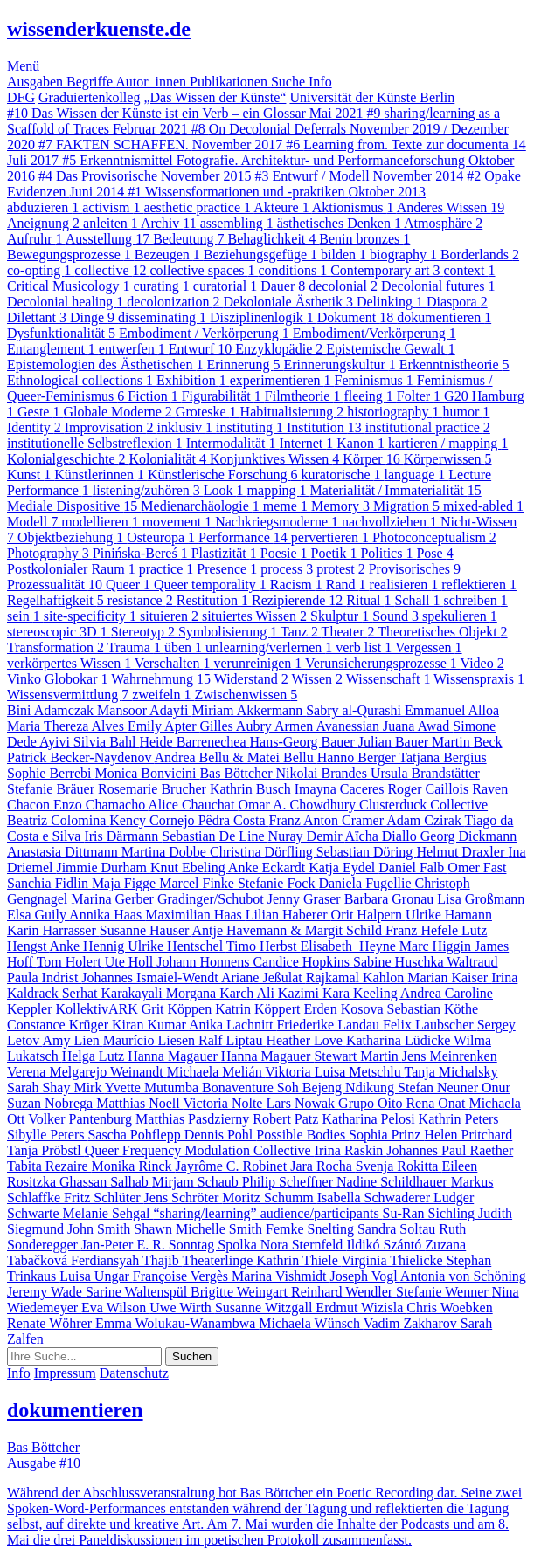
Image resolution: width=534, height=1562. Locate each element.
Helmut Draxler (462, 851)
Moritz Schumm (269, 1197)
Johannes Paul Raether (449, 1150)
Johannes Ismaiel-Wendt (151, 977)
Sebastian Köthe (432, 1008)
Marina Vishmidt (281, 1276)
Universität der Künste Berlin (371, 97)
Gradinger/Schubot (212, 898)
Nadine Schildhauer (393, 1181)
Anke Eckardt (268, 867)
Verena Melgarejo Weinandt (87, 1071)
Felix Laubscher (430, 1024)
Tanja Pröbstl (46, 1150)
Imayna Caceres (341, 788)
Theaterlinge (219, 1260)
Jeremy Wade (46, 1291)
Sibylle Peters (47, 1134)
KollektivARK (99, 1008)
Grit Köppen (178, 1008)
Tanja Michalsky (451, 1071)
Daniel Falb (412, 867)
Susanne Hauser (146, 930)
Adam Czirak (425, 820)
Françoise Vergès (182, 1276)
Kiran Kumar (150, 1024)
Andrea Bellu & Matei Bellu (236, 757)
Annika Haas (107, 914)
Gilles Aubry (237, 726)
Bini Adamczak (52, 710)
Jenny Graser (305, 898)
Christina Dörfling (263, 851)
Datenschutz (134, 1373)
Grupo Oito (372, 1103)
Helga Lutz (95, 1056)
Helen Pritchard (468, 1134)
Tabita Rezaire (49, 1166)
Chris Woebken (449, 1307)
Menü (23, 65)
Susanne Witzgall (265, 1307)
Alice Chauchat (193, 804)
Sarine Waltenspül (138, 1291)
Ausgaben (36, 81)
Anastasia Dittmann (64, 851)
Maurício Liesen (150, 1040)
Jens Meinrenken (449, 1056)
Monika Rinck (134, 1166)
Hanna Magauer (174, 1056)
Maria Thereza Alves (67, 726)
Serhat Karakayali (114, 993)
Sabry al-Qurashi (355, 710)
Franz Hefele (423, 930)
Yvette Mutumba (153, 1087)
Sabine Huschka (400, 961)
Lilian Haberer (288, 914)
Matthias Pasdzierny (194, 1118)
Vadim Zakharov (412, 1323)
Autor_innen (152, 81)
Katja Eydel (343, 867)
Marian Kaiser (449, 977)
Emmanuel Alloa (452, 710)
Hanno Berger (358, 757)
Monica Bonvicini (146, 773)
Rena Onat (437, 1103)
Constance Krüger (59, 1024)
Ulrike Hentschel (177, 946)
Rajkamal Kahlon (356, 977)
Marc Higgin (437, 946)
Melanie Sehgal (108, 1213)
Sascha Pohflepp (135, 1134)
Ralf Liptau (232, 1040)
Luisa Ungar (96, 1276)
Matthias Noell (139, 1103)
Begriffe (90, 81)
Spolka (239, 1244)
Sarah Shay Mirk (56, 1087)
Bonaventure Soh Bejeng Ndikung (300, 1087)
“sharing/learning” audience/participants (268, 1213)
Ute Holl (131, 961)
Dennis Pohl (220, 1134)
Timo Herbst (263, 946)
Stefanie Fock (278, 883)
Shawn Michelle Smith (200, 1228)
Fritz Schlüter (104, 1197)
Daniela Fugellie (366, 883)
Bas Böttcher (237, 773)
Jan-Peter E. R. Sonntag (149, 1244)
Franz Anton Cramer (328, 820)
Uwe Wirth (182, 1307)
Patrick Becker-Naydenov (81, 757)
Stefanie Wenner (443, 1291)
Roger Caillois (429, 788)
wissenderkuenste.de (99, 28)
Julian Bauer (395, 741)
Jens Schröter (183, 1197)
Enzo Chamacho (100, 804)
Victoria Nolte (224, 1103)
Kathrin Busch (252, 788)
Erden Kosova (345, 1008)
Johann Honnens (204, 961)
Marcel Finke (198, 883)
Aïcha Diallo (382, 836)
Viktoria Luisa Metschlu (334, 1071)
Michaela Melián (216, 1071)
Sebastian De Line (214, 836)
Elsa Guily (38, 914)
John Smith (100, 1228)
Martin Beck (467, 741)
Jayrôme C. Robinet (233, 1166)
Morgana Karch (211, 993)
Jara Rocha (323, 1166)
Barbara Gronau (391, 898)
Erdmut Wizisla (361, 1307)
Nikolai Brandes (323, 773)
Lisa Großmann (480, 898)
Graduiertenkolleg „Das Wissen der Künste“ (162, 97)
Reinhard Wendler (343, 1291)
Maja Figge (125, 883)
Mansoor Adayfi (144, 710)
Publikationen (230, 81)
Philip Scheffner (289, 1181)
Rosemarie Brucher (154, 788)
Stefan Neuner (440, 1087)
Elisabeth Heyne (350, 946)
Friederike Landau (329, 1024)
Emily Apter (164, 726)
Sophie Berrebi (50, 773)
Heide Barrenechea (194, 741)
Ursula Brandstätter (425, 773)
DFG (21, 97)
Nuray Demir (306, 836)
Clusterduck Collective (423, 804)
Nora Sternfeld (303, 1244)
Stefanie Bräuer (52, 788)
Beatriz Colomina (58, 820)
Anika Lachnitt (232, 1024)
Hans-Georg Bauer (304, 741)
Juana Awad (418, 726)
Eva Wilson (115, 1307)
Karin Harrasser (53, 930)
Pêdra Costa (233, 820)
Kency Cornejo (153, 820)
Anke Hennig (88, 946)
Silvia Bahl (106, 741)
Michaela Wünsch (311, 1323)
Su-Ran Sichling (430, 1213)
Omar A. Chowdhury (298, 804)
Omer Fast (476, 867)
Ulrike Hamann (449, 914)
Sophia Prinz (386, 1134)
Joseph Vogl (365, 1276)
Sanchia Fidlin (49, 883)
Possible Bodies (302, 1134)
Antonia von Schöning (463, 1276)
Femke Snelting (311, 1228)
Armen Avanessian (328, 726)
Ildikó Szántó (385, 1244)
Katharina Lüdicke (400, 1040)
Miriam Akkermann (249, 710)
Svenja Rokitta (399, 1166)
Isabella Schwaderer (375, 1197)
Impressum (65, 1373)
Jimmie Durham (103, 867)
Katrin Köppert (259, 1008)
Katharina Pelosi (370, 1118)
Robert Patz (287, 1118)
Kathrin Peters (459, 1118)
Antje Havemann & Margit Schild (288, 930)
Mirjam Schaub (197, 1181)
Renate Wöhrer (51, 1323)
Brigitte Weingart (241, 1291)
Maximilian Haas (195, 914)
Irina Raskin (351, 1150)
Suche (290, 81)
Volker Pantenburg (81, 1118)
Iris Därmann (123, 836)
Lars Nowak (302, 1103)
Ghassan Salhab (105, 1181)
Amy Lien (72, 1040)
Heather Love (306, 1040)
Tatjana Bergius (442, 757)
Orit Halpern (368, 914)
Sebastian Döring (366, 851)
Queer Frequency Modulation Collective (200, 1150)
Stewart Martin (357, 1056)
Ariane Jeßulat (263, 977)
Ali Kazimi (289, 993)
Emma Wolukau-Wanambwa (177, 1323)
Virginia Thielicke (393, 1260)
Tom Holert (71, 961)
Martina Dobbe (165, 851)
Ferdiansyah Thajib (126, 1260)
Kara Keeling (361, 993)
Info (320, 81)
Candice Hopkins (303, 961)
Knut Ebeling (189, 867)
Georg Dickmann (468, 836)
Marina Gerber (114, 898)
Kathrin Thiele (298, 1260)
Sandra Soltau (398, 1228)
